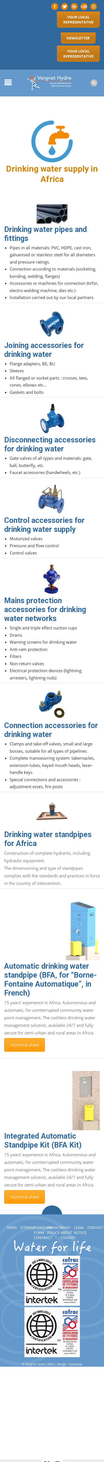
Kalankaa (75, 1364)
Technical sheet (24, 1045)
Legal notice (80, 1230)
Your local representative (78, 20)
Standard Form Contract (43, 1232)
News (12, 1227)
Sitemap (27, 1227)
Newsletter (78, 38)
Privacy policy (54, 1230)
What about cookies (67, 1232)
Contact (95, 1227)
